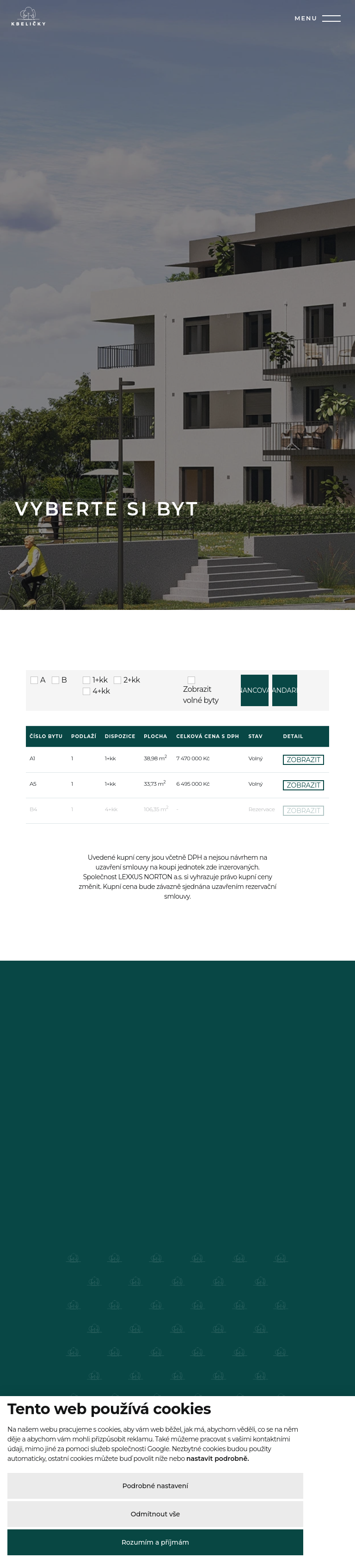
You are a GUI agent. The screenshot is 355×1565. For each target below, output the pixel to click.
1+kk (95, 852)
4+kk (96, 863)
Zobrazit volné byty (201, 863)
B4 (33, 981)
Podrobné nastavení (155, 1486)
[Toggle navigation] (329, 18)
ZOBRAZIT (303, 932)
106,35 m (156, 981)
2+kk (127, 852)
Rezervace (262, 981)
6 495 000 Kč (193, 956)
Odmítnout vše (155, 1514)
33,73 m (154, 956)
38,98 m (155, 930)
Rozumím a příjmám (155, 1542)
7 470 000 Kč (193, 930)
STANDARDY (284, 863)
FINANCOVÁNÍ (255, 863)
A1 (32, 930)
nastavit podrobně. (217, 1458)
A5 (33, 956)
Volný (256, 930)
